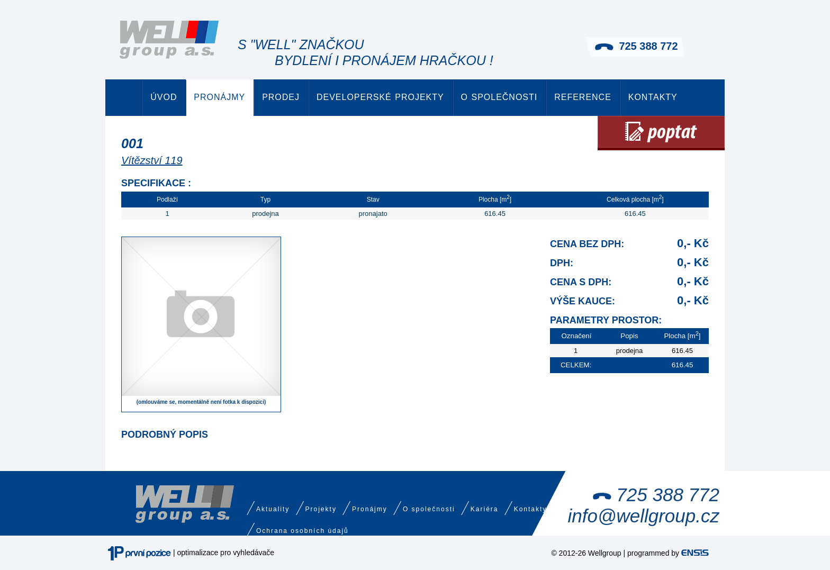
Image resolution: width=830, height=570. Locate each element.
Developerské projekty (380, 97)
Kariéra (485, 509)
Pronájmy (219, 97)
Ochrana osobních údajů (302, 531)
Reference (582, 97)
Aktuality (273, 509)
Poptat (661, 133)
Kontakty (653, 97)
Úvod (163, 97)
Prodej (281, 97)
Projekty (321, 509)
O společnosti (499, 97)
